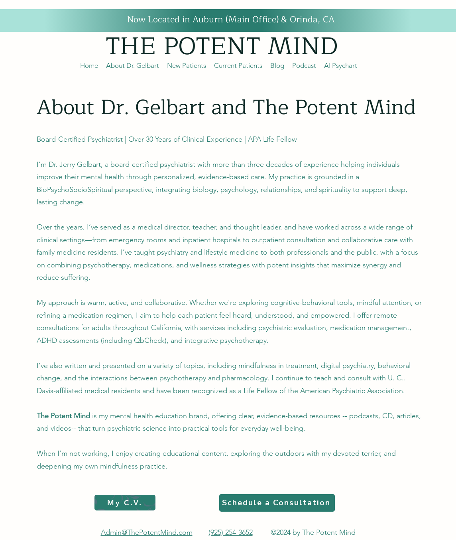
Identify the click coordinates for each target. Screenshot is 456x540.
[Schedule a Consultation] (277, 503)
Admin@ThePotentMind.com (147, 532)
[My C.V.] (124, 502)
